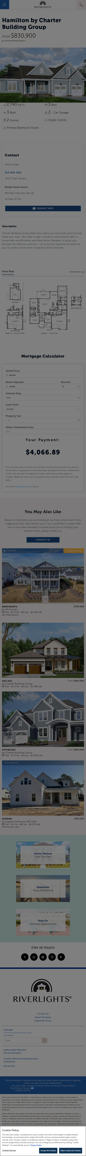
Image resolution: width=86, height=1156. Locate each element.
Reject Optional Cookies (71, 1151)
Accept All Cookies (48, 1151)
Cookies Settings (9, 1150)
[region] (43, 1141)
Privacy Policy (36, 1145)
